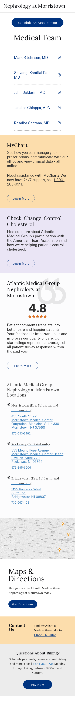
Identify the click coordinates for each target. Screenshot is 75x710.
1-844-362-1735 (43, 663)
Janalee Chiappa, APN (37, 107)
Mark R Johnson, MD (37, 57)
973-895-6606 (21, 467)
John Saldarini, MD (37, 92)
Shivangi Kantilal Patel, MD (37, 74)
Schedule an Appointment (37, 22)
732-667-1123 (20, 502)
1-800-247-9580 (45, 634)
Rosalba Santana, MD (37, 123)
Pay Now (37, 684)
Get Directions (23, 604)
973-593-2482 (21, 433)
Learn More (20, 198)
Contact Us (17, 627)
